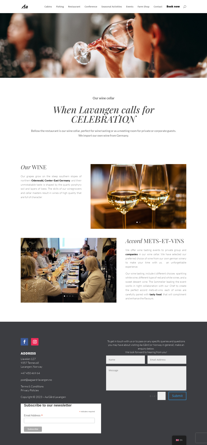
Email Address (33, 415)
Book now (173, 6)
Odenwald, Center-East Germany (50, 180)
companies (131, 254)
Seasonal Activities (111, 7)
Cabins (48, 7)
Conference (91, 7)
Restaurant (74, 7)
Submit (177, 396)
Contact (158, 7)
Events (129, 7)
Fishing (60, 7)
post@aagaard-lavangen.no (36, 379)
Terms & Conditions (32, 386)
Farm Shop (143, 7)
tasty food (156, 294)
